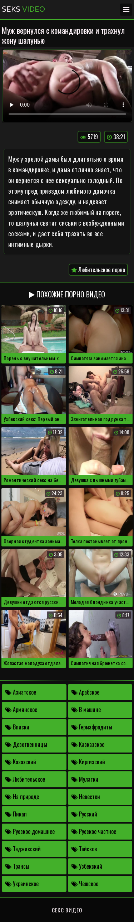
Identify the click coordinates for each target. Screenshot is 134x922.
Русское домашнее (30, 831)
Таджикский (23, 849)
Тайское (84, 849)
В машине (86, 709)
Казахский (20, 761)
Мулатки (84, 779)
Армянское (21, 709)
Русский (84, 814)
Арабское (85, 692)
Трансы (17, 866)
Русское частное (93, 831)
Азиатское (20, 692)
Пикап (16, 814)
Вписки (17, 727)
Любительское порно (98, 269)
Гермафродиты (91, 727)
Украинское (22, 883)
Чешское (84, 883)
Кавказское (87, 744)
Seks (23, 9)
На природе (22, 796)
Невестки (85, 796)
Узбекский (86, 866)
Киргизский (88, 761)
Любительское (25, 779)
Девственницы (26, 744)
